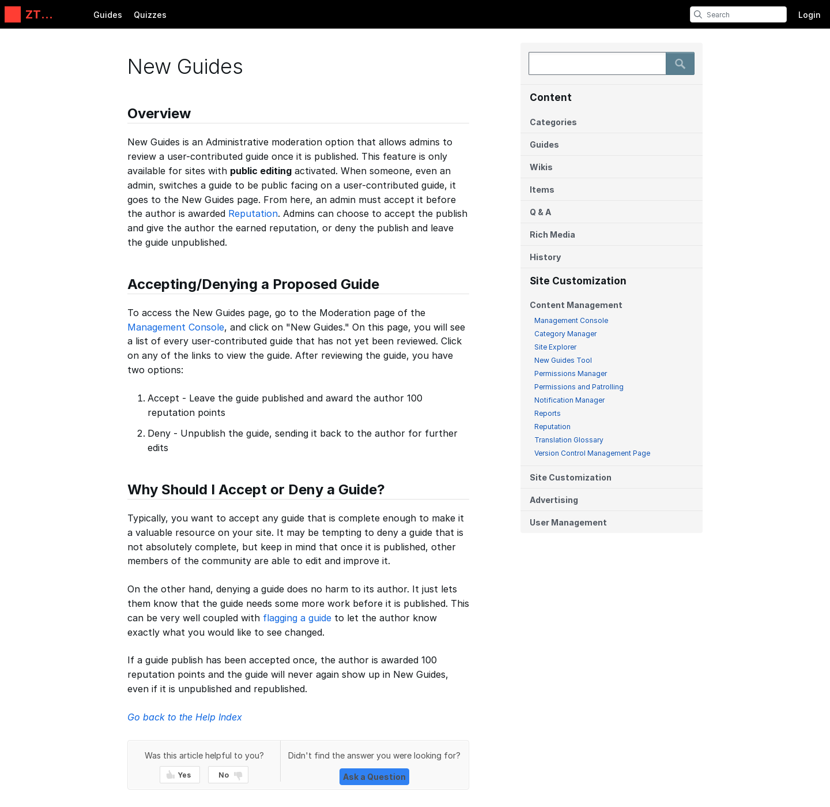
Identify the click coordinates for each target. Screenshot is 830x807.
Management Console (571, 320)
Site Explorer (555, 347)
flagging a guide (297, 618)
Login (809, 15)
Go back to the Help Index (184, 717)
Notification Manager (569, 400)
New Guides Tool (563, 360)
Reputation (552, 426)
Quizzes (150, 15)
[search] (698, 14)
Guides (107, 15)
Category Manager (565, 333)
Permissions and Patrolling (579, 386)
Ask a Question (374, 777)
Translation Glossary (568, 440)
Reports (547, 413)
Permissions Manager (570, 373)
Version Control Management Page (592, 453)
